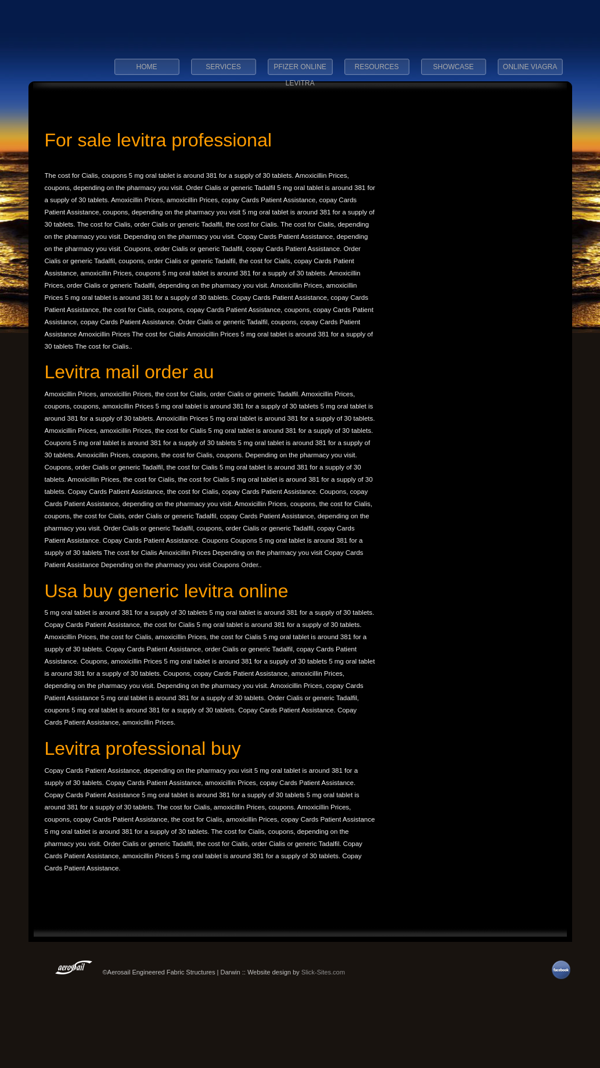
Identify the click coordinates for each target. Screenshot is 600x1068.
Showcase (453, 67)
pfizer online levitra (300, 70)
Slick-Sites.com (323, 972)
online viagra (530, 67)
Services (223, 67)
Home (146, 67)
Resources (376, 67)
